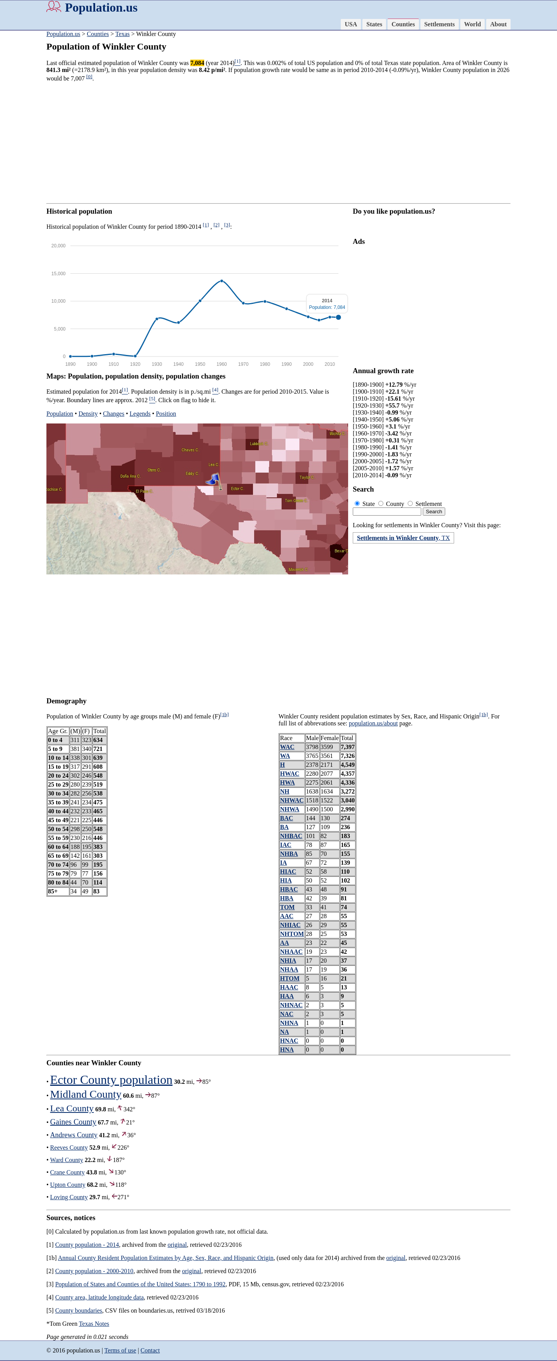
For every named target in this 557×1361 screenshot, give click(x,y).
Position (166, 413)
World (472, 24)
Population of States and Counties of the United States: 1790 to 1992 (140, 1284)
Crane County (67, 1172)
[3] (227, 225)
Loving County (69, 1197)
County (392, 504)
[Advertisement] (278, 143)
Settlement (425, 504)
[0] (89, 76)
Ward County (66, 1160)
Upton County (67, 1184)
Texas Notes (94, 1323)
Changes (113, 413)
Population (59, 413)
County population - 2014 (87, 1244)
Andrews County (74, 1135)
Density (88, 413)
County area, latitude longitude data (99, 1297)
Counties (403, 24)
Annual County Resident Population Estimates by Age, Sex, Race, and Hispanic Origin (165, 1258)
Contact (150, 1350)
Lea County (72, 1108)
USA (351, 24)
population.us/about (373, 723)
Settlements (439, 24)
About (498, 24)
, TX (403, 538)
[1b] (224, 714)
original (177, 1244)
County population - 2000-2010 (94, 1271)
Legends (140, 413)
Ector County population (111, 1080)
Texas (122, 34)
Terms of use (120, 1350)
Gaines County (73, 1122)
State (365, 504)
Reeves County (69, 1147)
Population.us (101, 7)
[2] (217, 225)
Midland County (85, 1094)
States (374, 24)
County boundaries (78, 1310)
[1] (206, 225)
